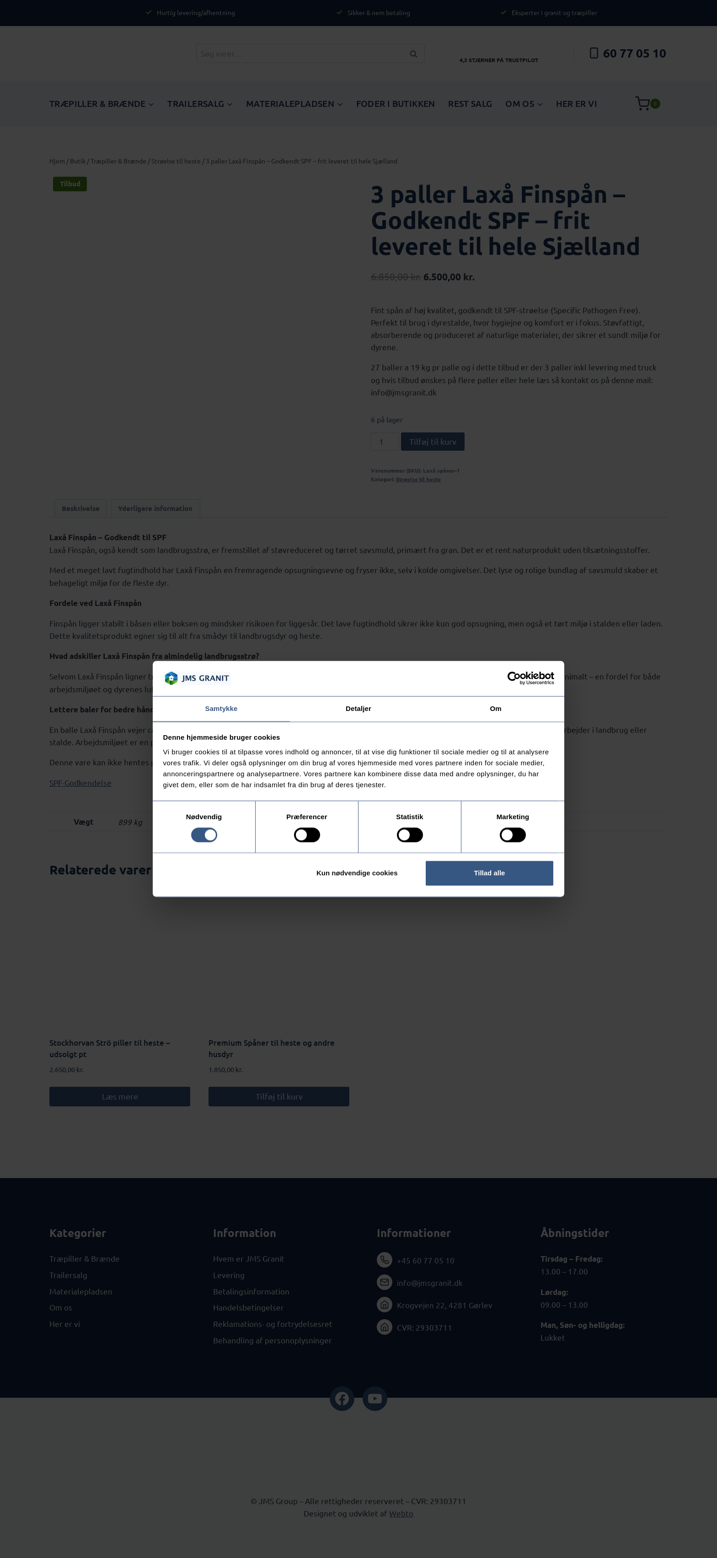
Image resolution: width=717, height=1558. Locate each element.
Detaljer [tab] (358, 708)
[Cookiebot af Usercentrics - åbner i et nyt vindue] (514, 678)
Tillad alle (489, 873)
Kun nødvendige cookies (357, 873)
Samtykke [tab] (221, 708)
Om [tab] (495, 708)
